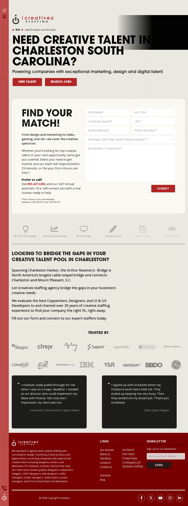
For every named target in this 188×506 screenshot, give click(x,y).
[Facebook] (141, 497)
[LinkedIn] (179, 497)
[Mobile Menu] (4, 10)
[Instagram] (170, 497)
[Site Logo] (33, 19)
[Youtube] (160, 497)
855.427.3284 (36, 184)
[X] (151, 497)
